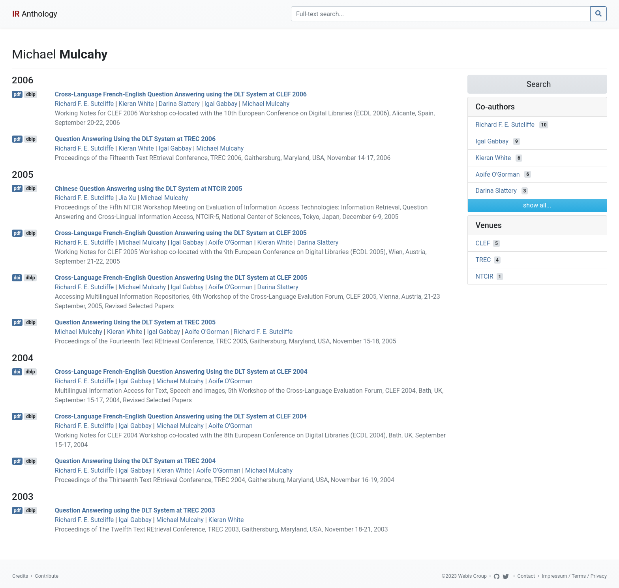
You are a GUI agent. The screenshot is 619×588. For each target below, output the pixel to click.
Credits (20, 576)
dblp (30, 94)
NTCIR (484, 276)
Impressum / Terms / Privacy (574, 576)
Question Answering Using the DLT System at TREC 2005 (135, 322)
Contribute (46, 576)
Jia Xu (127, 198)
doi (17, 278)
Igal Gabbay (221, 103)
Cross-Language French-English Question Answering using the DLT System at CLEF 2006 (181, 94)
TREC (483, 260)
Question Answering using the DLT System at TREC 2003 (135, 510)
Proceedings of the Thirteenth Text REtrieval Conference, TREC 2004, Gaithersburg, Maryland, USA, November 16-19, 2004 (224, 480)
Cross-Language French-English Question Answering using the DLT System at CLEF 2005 (181, 233)
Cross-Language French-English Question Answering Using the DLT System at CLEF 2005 (181, 277)
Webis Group (472, 576)
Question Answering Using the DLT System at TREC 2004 (135, 461)
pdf (17, 94)
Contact (526, 576)
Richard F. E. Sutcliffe (84, 103)
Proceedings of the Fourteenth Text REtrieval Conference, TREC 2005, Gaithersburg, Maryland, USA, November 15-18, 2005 (225, 341)
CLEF (483, 243)
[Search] (441, 13)
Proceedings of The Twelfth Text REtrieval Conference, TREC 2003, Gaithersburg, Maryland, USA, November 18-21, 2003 (221, 529)
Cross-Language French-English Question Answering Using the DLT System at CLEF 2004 (181, 371)
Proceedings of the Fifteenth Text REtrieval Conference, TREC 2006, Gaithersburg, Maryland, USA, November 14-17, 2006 (223, 158)
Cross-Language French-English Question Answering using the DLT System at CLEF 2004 (181, 416)
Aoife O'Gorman (230, 242)
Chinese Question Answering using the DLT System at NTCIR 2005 (148, 188)
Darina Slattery (179, 103)
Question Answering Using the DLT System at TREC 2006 (135, 139)
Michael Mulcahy (265, 103)
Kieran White (136, 103)
